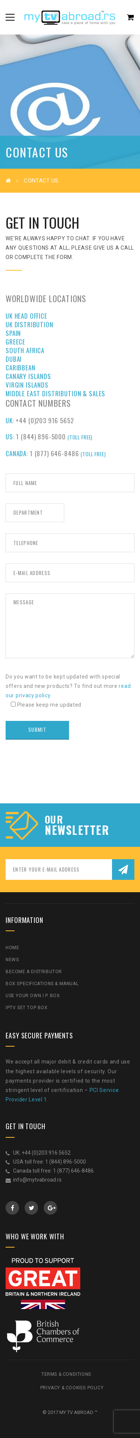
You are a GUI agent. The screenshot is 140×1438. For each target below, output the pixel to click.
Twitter (31, 1208)
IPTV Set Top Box (27, 1007)
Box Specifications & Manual (42, 983)
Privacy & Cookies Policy (71, 1387)
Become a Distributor (34, 971)
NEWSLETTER (77, 830)
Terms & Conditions (66, 1374)
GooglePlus (50, 1208)
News (12, 959)
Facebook (12, 1208)
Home (12, 947)
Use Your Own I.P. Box (33, 995)
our (54, 819)
